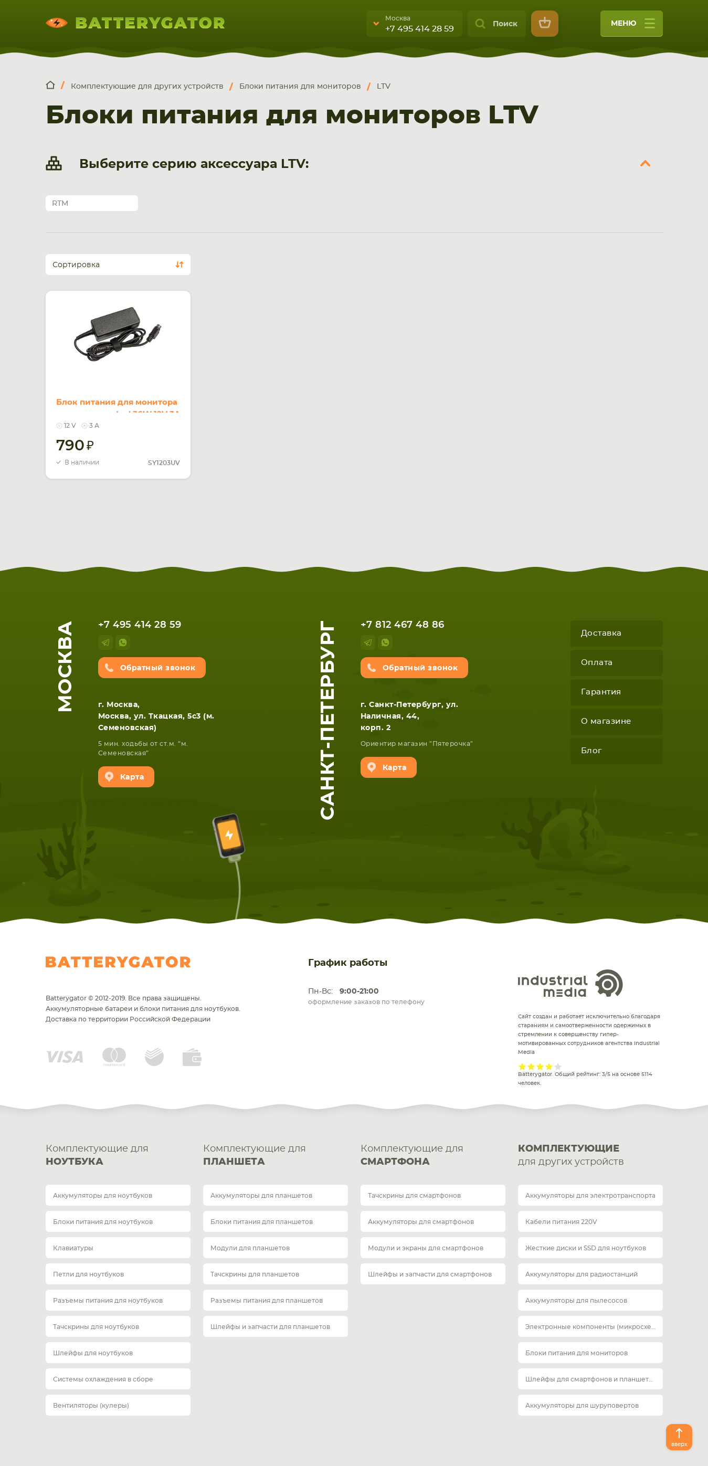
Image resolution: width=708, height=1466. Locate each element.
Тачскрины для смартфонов (414, 1196)
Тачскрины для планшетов (254, 1274)
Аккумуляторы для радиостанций (581, 1274)
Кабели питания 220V (561, 1222)
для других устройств (590, 1155)
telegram (105, 642)
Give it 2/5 (531, 1066)
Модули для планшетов (250, 1248)
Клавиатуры (73, 1248)
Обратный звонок (158, 668)
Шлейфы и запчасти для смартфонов (430, 1274)
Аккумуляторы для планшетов (261, 1196)
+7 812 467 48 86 (403, 625)
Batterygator (118, 962)
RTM (60, 203)
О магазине (606, 721)
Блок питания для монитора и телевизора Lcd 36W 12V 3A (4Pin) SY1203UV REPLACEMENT (112, 400)
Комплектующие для (118, 1156)
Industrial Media (570, 983)
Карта (132, 777)
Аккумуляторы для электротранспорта (590, 1196)
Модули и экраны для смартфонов (425, 1248)
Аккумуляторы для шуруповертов (582, 1405)
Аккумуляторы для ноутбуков (102, 1196)
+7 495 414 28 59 (419, 29)
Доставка (601, 633)
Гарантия (601, 692)
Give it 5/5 (558, 1066)
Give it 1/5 (522, 1066)
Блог (591, 751)
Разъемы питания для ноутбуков (108, 1301)
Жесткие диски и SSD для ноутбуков (585, 1248)
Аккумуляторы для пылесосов (576, 1301)
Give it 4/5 (549, 1066)
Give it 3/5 (540, 1066)
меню (633, 27)
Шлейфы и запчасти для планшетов (270, 1327)
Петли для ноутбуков (88, 1274)
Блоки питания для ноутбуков (103, 1222)
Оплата (597, 663)
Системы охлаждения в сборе (103, 1379)
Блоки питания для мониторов (576, 1353)
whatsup (122, 642)
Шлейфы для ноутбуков (93, 1353)
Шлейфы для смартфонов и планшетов (591, 1379)
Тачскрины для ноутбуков (96, 1327)
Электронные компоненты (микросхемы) (594, 1327)
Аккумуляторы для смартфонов (421, 1222)
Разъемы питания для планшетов (266, 1301)
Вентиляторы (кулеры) (91, 1405)
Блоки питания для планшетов (261, 1222)
